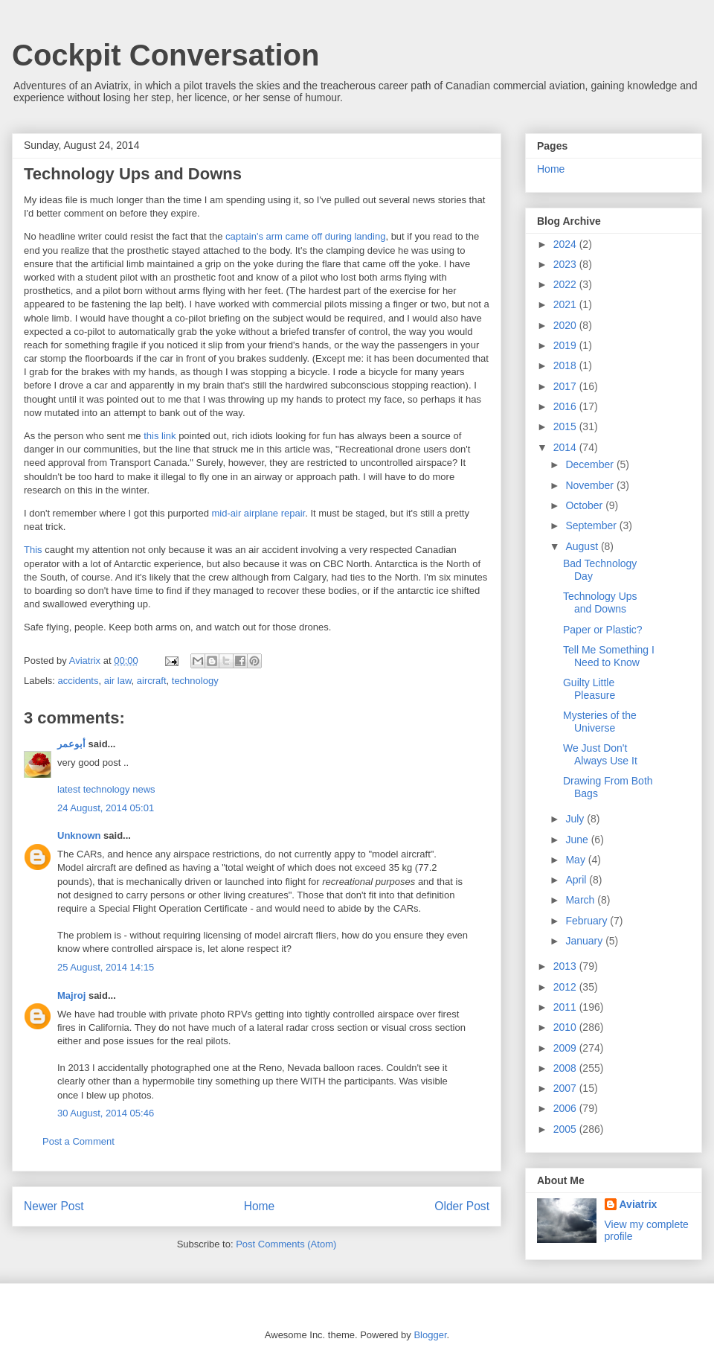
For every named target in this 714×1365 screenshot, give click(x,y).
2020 (566, 325)
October (585, 505)
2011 (566, 1007)
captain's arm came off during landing (305, 236)
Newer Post (54, 1206)
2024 (566, 244)
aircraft (152, 680)
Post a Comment (78, 1141)
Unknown (79, 835)
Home (259, 1206)
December (590, 464)
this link (160, 435)
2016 (566, 406)
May (576, 860)
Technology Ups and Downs (600, 602)
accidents (78, 680)
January (585, 941)
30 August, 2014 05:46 (105, 1113)
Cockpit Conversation (165, 55)
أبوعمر (71, 743)
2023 (566, 264)
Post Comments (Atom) (286, 1244)
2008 (566, 1068)
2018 (566, 365)
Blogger (430, 1334)
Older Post (461, 1206)
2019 (566, 345)
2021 (566, 304)
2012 (566, 987)
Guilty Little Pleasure (589, 689)
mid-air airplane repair (259, 513)
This (34, 549)
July (576, 819)
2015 (566, 426)
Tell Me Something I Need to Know (608, 656)
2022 (566, 284)
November (590, 485)
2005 (566, 1129)
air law (118, 680)
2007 (566, 1088)
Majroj (71, 995)
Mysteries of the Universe (600, 721)
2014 (566, 447)
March (581, 900)
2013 (566, 966)
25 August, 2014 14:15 (105, 967)
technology (195, 680)
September (592, 525)
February (587, 921)
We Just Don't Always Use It (600, 754)
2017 (566, 386)
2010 (566, 1027)
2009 (566, 1048)
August (582, 546)
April (577, 880)
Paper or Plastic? (603, 630)
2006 (566, 1108)
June (578, 839)
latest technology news (106, 789)
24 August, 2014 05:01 (105, 807)
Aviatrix (638, 1204)
